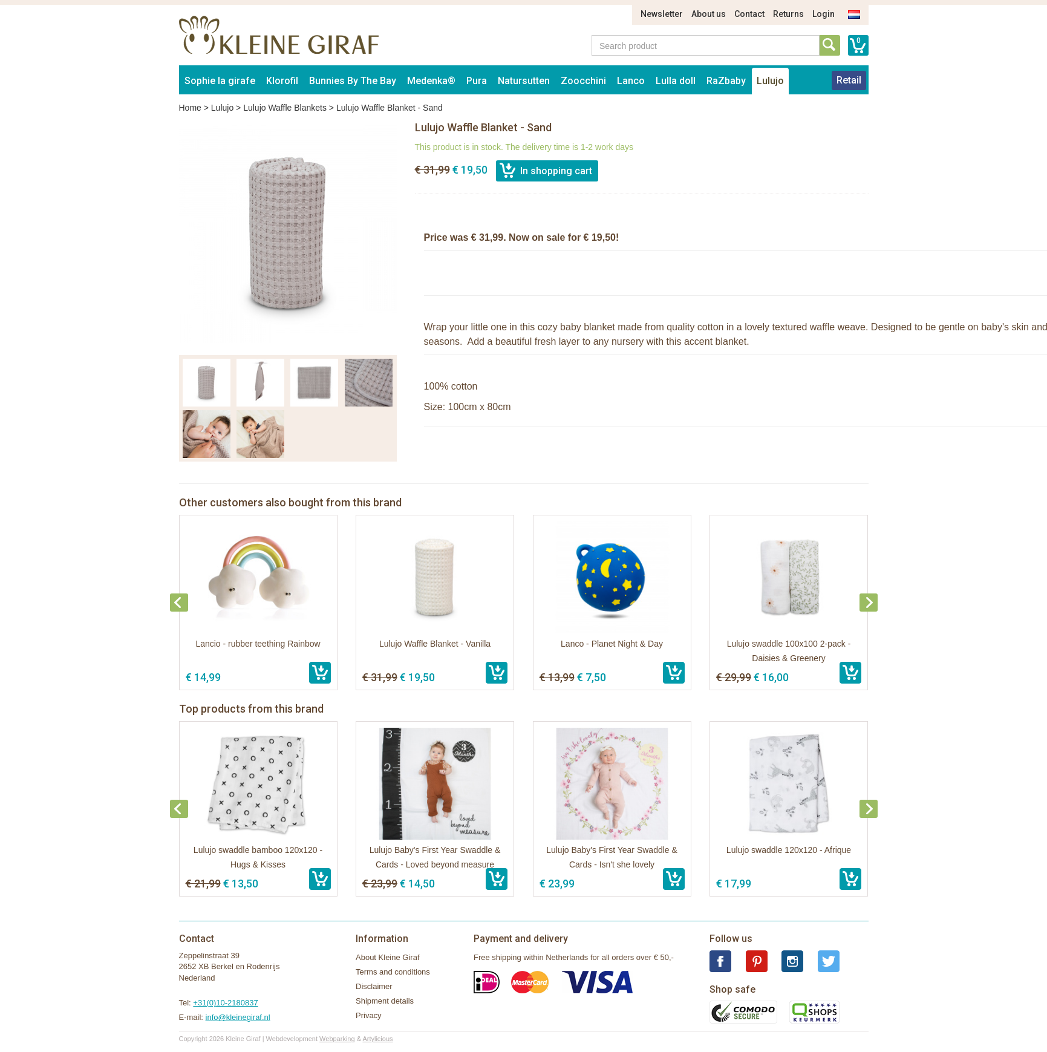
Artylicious (377, 1038)
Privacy (369, 1015)
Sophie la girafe (219, 81)
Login (823, 14)
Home (190, 108)
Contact (749, 14)
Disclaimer (374, 986)
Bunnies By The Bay (352, 81)
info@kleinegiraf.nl (238, 1017)
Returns (788, 14)
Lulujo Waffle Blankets (285, 108)
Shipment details (385, 1000)
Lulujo (770, 81)
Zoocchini (583, 81)
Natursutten (524, 81)
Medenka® (431, 81)
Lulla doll (676, 81)
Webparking (337, 1038)
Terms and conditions (393, 971)
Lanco (631, 81)
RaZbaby (726, 81)
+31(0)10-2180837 (225, 1002)
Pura (476, 81)
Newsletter (662, 14)
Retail (849, 80)
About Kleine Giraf (388, 957)
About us (708, 14)
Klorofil (282, 81)
